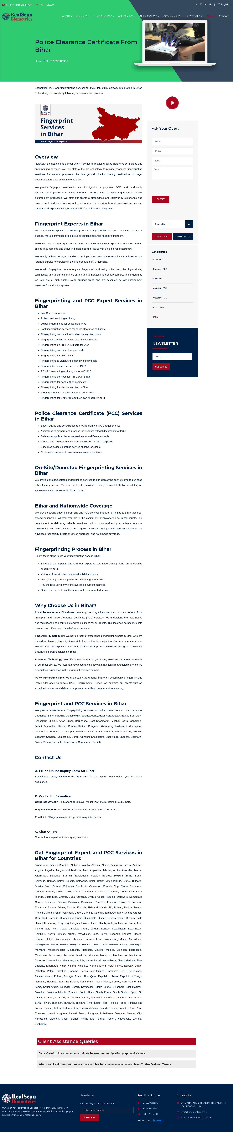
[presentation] (174, 187)
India (210, 16)
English (223, 4)
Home (38, 61)
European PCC (104, 16)
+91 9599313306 (57, 61)
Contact (224, 16)
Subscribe (161, 367)
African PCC (127, 16)
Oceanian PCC (173, 16)
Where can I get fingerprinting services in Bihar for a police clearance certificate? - (104, 1064)
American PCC (149, 16)
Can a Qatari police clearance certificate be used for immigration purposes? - (91, 1053)
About (66, 16)
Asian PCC (83, 16)
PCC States (194, 16)
